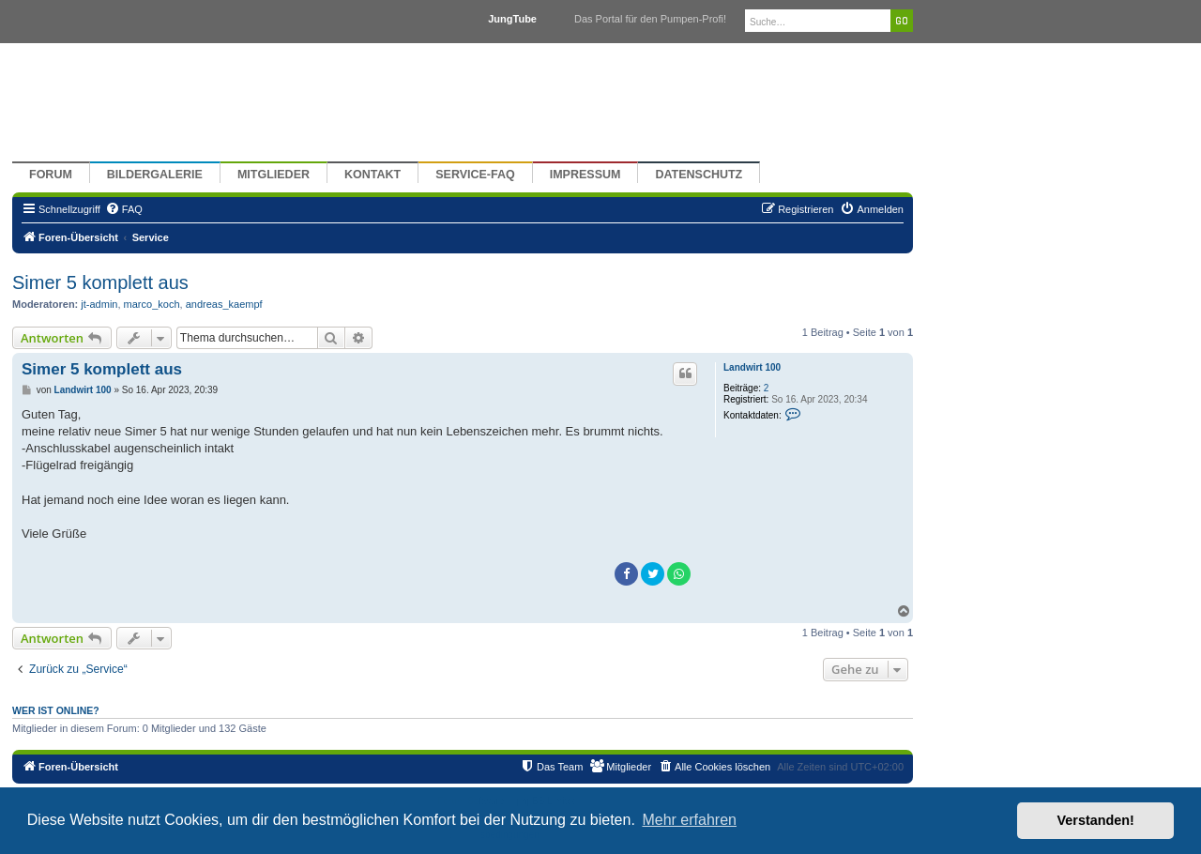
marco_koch (152, 304)
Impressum (585, 174)
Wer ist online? (55, 710)
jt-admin (99, 304)
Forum (50, 174)
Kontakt (372, 174)
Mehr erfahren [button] (689, 820)
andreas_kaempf (224, 304)
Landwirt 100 (752, 367)
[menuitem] (124, 209)
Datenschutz (698, 174)
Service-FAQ (475, 174)
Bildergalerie (155, 174)
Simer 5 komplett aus (100, 282)
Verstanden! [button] (1095, 820)
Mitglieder (273, 174)
